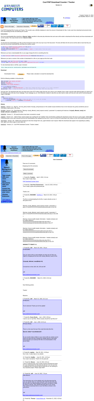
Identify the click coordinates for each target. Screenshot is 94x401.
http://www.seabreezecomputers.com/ (33, 399)
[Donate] (33, 26)
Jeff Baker (67, 17)
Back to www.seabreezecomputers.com (11, 157)
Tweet (54, 26)
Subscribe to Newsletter (23, 26)
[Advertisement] (36, 9)
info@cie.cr (40, 199)
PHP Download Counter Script (31, 186)
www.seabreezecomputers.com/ (31, 279)
